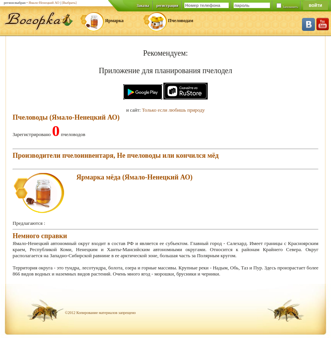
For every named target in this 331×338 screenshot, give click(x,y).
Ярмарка (114, 20)
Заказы (143, 5)
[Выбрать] (69, 3)
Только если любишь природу (173, 110)
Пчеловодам (180, 20)
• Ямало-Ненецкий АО (42, 3)
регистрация (167, 5)
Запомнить (290, 7)
